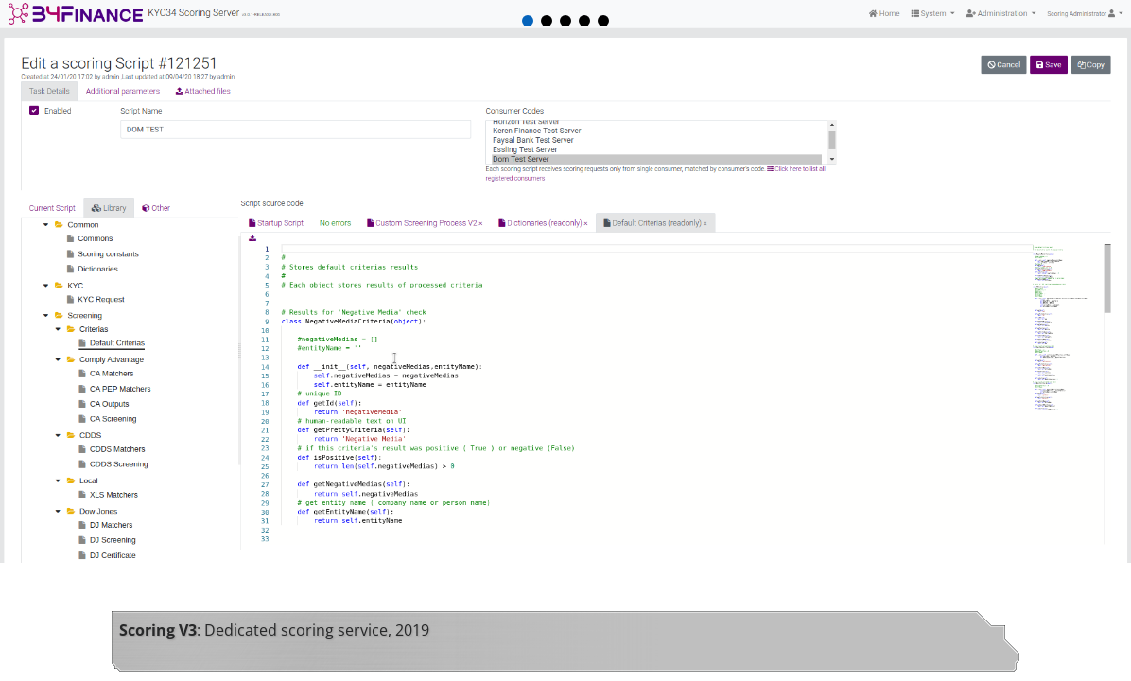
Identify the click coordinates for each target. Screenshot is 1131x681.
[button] (527, 20)
